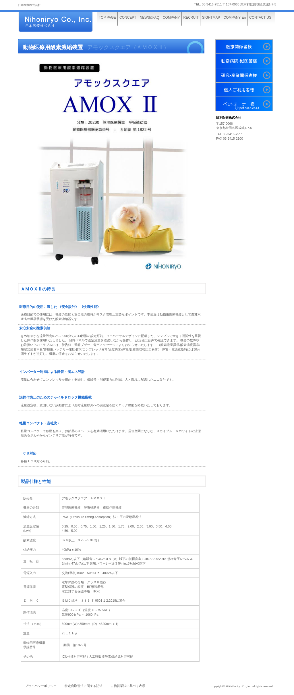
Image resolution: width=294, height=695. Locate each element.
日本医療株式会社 (61, 22)
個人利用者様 (244, 89)
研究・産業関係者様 (244, 75)
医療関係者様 (244, 46)
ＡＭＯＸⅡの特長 (38, 289)
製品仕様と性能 (36, 481)
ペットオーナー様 (244, 104)
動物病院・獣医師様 (244, 61)
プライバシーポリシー (41, 686)
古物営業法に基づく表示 (128, 686)
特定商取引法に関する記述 (83, 686)
